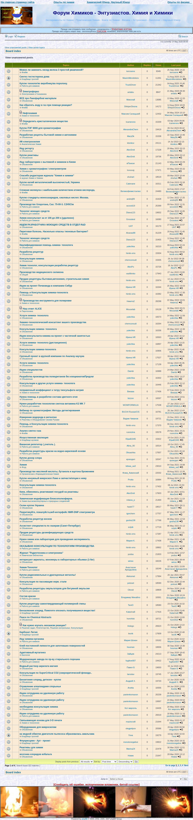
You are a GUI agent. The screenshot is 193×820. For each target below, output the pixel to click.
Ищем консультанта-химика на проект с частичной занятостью (55, 336)
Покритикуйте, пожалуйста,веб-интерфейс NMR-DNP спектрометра (57, 512)
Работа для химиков (30, 86)
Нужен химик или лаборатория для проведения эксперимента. (55, 539)
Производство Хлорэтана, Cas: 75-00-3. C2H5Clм (47, 204)
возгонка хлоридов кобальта (36, 754)
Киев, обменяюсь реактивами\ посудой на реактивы (49, 492)
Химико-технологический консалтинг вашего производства (53, 322)
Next (186, 765)
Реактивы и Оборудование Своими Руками (40, 420)
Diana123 (130, 212)
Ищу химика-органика (32, 639)
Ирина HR (131, 287)
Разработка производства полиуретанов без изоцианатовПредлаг (57, 376)
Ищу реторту (27, 148)
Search (183, 36)
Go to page (170, 765)
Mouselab (130, 309)
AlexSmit (131, 150)
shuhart (130, 177)
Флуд (24, 467)
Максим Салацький (130, 114)
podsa (130, 554)
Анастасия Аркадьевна (130, 568)
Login (9, 36)
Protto (130, 479)
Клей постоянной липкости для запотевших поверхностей (52, 645)
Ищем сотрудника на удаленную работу (42, 693)
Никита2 (131, 301)
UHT (131, 226)
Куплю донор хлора (31, 458)
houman (131, 647)
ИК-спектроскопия (30, 141)
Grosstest (130, 219)
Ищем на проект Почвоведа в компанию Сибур (46, 285)
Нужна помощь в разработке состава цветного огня (49, 397)
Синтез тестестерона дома (34, 76)
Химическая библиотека (32, 555)
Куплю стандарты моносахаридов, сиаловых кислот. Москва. (54, 197)
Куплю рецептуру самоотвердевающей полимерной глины (53, 603)
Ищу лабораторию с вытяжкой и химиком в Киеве (48, 162)
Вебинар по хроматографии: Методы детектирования (50, 410)
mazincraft (131, 722)
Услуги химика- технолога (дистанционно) (43, 342)
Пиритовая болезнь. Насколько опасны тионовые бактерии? (54, 231)
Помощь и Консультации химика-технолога (44, 292)
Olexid (131, 590)
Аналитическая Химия (31, 144)
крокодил (130, 459)
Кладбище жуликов (30, 440)
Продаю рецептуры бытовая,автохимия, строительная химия (54, 279)
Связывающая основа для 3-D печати (41, 720)
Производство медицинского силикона (42, 272)
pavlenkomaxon (130, 694)
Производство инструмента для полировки (47, 300)
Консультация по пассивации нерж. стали (43, 581)
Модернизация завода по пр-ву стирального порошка (50, 659)
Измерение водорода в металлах (38, 417)
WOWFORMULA (131, 405)
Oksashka (130, 452)
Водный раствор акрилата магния (39, 666)
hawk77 (130, 507)
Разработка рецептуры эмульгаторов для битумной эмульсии (55, 588)
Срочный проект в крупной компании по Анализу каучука (52, 356)
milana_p (130, 500)
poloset (130, 583)
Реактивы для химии (31, 747)
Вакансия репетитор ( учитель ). (38, 444)
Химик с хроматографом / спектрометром (43, 168)
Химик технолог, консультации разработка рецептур (49, 265)
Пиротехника (27, 311)
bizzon (131, 398)
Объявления (27, 101)
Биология (26, 655)
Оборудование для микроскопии (38, 727)
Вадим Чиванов (130, 418)
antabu (131, 92)
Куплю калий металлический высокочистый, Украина (50, 182)
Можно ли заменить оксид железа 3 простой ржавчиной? (52, 70)
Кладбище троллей (30, 79)
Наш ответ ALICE (32, 308)
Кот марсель (131, 708)
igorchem (130, 513)
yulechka (131, 246)
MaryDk (130, 136)
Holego (130, 626)
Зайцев (130, 654)
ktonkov (130, 143)
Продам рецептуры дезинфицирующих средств (47, 532)
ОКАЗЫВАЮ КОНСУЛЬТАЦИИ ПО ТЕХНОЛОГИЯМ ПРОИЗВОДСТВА (57, 546)
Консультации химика (32, 258)
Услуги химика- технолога (34, 315)
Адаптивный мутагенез (33, 652)
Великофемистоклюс (131, 191)
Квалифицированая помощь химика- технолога (46, 245)
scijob (130, 527)
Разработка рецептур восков (36, 519)
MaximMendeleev (131, 78)
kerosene (130, 71)
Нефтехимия (30, 113)
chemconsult (131, 260)
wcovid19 (130, 206)
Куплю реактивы (29, 155)
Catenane (130, 184)
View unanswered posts (16, 47)
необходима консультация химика (39, 706)
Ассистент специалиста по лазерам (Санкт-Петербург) (50, 525)
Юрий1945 (131, 439)
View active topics (36, 47)
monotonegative (130, 742)
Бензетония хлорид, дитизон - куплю (40, 679)
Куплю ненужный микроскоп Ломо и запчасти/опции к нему (53, 478)
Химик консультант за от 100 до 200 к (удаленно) (47, 218)
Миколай (130, 100)
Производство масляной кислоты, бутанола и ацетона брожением (57, 471)
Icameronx (131, 122)
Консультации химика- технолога (38, 329)
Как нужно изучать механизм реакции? (44, 625)
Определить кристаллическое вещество (45, 121)
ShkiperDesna (130, 106)
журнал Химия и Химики (32, 178)
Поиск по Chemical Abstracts (35, 617)
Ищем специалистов (31, 369)
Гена (131, 735)
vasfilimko (130, 273)
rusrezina (130, 432)
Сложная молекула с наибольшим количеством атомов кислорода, (57, 190)
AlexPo (130, 267)
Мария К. (130, 541)
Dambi (131, 371)
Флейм (25, 72)
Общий (25, 275)
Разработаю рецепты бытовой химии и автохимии (48, 135)
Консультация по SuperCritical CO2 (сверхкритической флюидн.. (56, 673)
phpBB (84, 819)
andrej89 (131, 199)
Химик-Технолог (29, 567)
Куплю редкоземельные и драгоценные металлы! (48, 575)
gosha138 (130, 520)
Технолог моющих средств (35, 211)
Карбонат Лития (29, 632)
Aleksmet (130, 576)
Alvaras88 (130, 233)
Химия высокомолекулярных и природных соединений (46, 501)
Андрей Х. (131, 681)
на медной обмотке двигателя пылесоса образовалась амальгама (57, 734)
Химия (23, 464)
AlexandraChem (130, 129)
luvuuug (130, 170)
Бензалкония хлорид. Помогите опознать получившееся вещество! (57, 610)
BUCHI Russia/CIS (130, 412)
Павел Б (131, 667)
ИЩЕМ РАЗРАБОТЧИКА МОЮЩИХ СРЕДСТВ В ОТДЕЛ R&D (53, 224)
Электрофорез (31, 91)
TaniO (130, 605)
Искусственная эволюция (34, 437)
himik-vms (131, 253)
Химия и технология (30, 116)
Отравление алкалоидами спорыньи (40, 686)
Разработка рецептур (31, 252)
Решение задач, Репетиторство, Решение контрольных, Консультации (52, 628)
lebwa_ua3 (131, 466)
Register (20, 36)
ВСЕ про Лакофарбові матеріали (38, 98)
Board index (13, 51)
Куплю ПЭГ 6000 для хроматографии (40, 128)
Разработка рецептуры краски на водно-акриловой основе (53, 451)
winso (130, 561)
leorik (130, 633)
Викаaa (130, 391)
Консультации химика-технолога (38, 349)
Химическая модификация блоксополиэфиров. (46, 498)
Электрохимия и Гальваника (34, 94)
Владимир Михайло (130, 597)
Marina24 (130, 749)
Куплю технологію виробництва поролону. (43, 83)
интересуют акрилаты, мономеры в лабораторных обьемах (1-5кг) (57, 559)
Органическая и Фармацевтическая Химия (40, 474)
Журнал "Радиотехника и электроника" (41, 553)
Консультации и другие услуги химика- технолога (47, 383)
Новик (131, 755)
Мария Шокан (130, 640)
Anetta (131, 688)
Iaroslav (130, 674)
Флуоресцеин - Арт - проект (35, 740)
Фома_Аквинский (131, 473)
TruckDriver (130, 85)
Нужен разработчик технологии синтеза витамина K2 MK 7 (52, 403)
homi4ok (131, 618)
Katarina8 (130, 612)
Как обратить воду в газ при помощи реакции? (46, 105)
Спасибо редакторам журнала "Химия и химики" (47, 175)
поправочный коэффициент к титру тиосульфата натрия (52, 390)
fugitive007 (131, 661)
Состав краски (28, 596)
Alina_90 (131, 446)
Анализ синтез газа (30, 430)
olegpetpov (131, 728)
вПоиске (131, 163)
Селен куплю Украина (32, 505)
